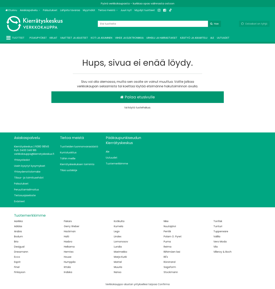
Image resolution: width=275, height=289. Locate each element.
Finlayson (19, 272)
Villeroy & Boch (222, 252)
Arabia (18, 231)
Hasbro (68, 241)
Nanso (117, 272)
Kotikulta (119, 221)
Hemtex (69, 252)
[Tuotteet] (16, 38)
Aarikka (18, 221)
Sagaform (170, 267)
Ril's (166, 257)
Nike (166, 221)
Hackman (70, 231)
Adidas (18, 226)
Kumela (118, 226)
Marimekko (120, 252)
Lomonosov (121, 241)
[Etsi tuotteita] (159, 24)
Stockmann (171, 272)
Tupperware (220, 231)
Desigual (19, 246)
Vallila (216, 236)
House (67, 257)
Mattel (118, 262)
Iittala (67, 267)
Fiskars (68, 221)
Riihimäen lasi (172, 252)
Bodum (18, 236)
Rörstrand (169, 262)
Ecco (17, 257)
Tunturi (217, 226)
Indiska (68, 272)
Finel (17, 267)
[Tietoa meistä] (108, 10)
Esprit (17, 262)
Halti (66, 236)
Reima (167, 246)
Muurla (118, 267)
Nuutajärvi (170, 226)
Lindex (117, 236)
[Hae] (214, 24)
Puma (167, 241)
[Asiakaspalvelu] (30, 10)
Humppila (69, 262)
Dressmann (21, 252)
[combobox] (159, 24)
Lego (117, 231)
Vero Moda (220, 241)
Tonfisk (217, 221)
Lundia (118, 246)
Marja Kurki (120, 257)
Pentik (167, 231)
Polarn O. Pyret (173, 236)
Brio (16, 241)
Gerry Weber (71, 226)
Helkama (69, 246)
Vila (215, 246)
